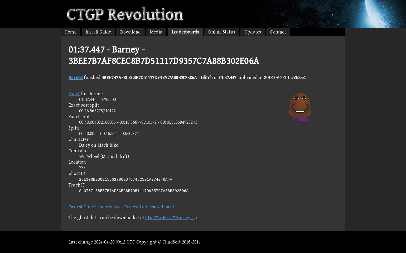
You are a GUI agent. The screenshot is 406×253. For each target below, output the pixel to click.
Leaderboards (185, 32)
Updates (252, 32)
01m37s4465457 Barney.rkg (172, 218)
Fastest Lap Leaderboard (149, 207)
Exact (74, 94)
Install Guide (98, 32)
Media (156, 32)
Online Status (221, 32)
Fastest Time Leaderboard (95, 207)
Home (70, 32)
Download (130, 32)
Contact (278, 32)
